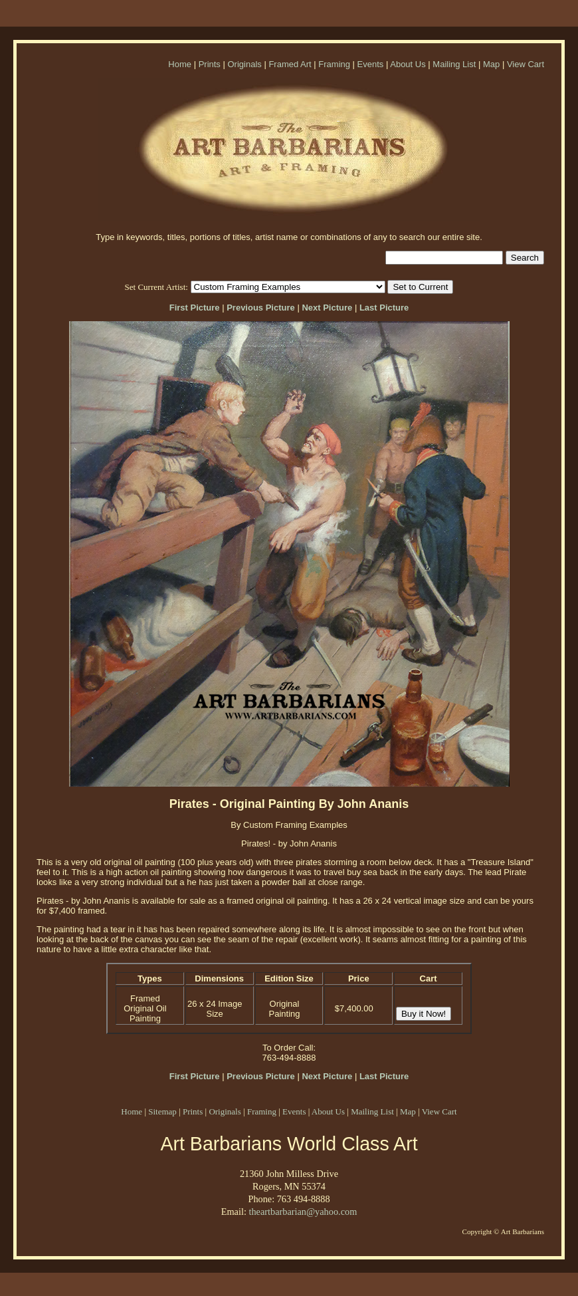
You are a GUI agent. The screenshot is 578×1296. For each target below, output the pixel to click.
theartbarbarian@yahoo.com (302, 1211)
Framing (334, 64)
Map (491, 64)
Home (179, 64)
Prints (210, 64)
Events (370, 64)
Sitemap (162, 1111)
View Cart (525, 64)
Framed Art (289, 64)
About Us (407, 64)
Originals (244, 64)
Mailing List (454, 64)
